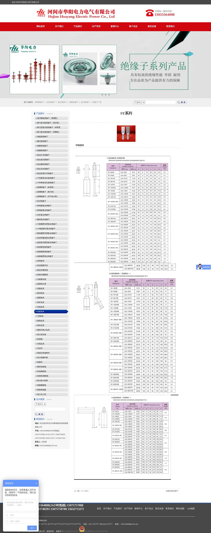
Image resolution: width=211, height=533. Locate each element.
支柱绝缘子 (50, 102)
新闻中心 (115, 26)
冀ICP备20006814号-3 (70, 531)
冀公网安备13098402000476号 (96, 531)
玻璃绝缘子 (39, 102)
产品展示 (78, 26)
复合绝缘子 (62, 102)
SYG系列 (84, 491)
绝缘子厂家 (96, 102)
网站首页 (40, 26)
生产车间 (96, 26)
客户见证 (133, 26)
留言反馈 (152, 26)
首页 (99, 508)
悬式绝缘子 (85, 102)
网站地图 (180, 508)
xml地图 (191, 508)
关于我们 (59, 26)
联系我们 (170, 26)
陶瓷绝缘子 (73, 102)
